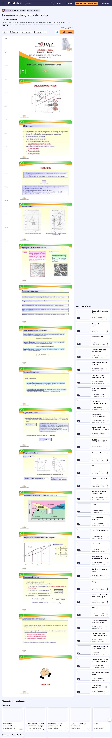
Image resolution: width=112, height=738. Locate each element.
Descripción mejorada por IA (10, 19)
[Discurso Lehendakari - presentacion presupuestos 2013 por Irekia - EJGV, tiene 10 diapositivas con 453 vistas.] (93, 456)
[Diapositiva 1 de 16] (10, 43)
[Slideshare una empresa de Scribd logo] (15, 3)
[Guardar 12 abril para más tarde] (107, 473)
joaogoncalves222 (99, 613)
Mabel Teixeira (98, 588)
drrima (96, 601)
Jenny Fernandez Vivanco (18, 10)
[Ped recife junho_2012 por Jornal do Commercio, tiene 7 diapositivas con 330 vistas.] (93, 482)
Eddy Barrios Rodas (99, 420)
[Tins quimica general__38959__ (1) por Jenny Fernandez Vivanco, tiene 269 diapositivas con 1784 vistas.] (93, 689)
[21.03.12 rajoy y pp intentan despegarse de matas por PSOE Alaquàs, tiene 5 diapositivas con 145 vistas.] (93, 637)
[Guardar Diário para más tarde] (107, 511)
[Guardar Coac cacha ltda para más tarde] (107, 344)
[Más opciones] (45, 32)
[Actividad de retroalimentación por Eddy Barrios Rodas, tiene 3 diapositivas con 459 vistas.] (93, 418)
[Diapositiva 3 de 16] (10, 70)
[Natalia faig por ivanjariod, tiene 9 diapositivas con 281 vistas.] (93, 547)
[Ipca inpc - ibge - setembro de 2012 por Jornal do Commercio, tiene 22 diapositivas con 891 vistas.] (93, 379)
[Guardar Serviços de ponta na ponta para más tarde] (107, 576)
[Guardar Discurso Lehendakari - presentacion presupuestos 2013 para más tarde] (107, 460)
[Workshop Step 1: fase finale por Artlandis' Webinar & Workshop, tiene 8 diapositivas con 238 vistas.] (93, 392)
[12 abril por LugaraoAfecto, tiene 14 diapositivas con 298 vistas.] (93, 469)
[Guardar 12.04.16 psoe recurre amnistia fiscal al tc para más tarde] (107, 447)
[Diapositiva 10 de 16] (10, 165)
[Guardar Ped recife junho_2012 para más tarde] (107, 485)
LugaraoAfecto (98, 472)
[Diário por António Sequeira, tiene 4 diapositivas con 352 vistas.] (93, 508)
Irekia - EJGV (97, 459)
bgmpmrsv (97, 343)
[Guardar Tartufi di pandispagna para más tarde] (107, 537)
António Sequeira (98, 510)
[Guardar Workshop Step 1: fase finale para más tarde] (107, 395)
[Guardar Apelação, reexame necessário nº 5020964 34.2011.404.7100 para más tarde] (107, 498)
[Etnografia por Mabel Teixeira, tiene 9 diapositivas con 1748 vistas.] (93, 585)
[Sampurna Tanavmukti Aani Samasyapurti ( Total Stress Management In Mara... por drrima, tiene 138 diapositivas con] (93, 598)
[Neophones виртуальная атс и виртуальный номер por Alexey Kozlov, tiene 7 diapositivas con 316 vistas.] (93, 405)
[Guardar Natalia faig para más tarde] (107, 550)
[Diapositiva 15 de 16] (10, 232)
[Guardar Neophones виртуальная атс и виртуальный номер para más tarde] (107, 408)
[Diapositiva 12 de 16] (10, 192)
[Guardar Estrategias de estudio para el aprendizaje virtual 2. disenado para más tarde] (107, 666)
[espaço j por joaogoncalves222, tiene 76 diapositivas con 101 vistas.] (93, 611)
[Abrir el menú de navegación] (3, 3)
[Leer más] (5, 25)
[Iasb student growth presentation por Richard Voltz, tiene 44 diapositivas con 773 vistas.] (93, 353)
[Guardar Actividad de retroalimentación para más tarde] (107, 421)
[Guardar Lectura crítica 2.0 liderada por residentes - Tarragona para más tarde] (107, 434)
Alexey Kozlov (98, 407)
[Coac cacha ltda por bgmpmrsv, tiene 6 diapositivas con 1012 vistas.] (93, 340)
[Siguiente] (109, 719)
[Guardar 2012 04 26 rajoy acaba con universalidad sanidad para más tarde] (107, 627)
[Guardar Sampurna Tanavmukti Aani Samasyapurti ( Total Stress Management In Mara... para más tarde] (107, 602)
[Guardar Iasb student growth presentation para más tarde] (107, 356)
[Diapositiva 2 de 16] (10, 57)
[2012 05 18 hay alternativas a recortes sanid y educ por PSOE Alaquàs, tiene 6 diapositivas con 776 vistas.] (93, 560)
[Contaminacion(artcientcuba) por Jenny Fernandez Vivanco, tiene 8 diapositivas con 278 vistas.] (93, 676)
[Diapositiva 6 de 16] (10, 111)
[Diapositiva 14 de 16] (10, 219)
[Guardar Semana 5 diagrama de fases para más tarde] (107, 318)
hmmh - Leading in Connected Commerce (99, 523)
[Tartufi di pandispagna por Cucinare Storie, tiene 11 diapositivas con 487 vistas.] (93, 534)
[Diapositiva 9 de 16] (10, 151)
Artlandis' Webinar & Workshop (99, 394)
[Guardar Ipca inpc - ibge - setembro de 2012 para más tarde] (107, 382)
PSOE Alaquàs (98, 446)
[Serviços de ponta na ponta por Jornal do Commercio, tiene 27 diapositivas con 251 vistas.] (93, 573)
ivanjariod (96, 549)
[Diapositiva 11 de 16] (10, 178)
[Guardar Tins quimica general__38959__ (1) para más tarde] (107, 692)
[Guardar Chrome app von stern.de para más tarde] (107, 524)
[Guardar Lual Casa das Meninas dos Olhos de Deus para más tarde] (107, 653)
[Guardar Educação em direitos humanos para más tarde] (107, 369)
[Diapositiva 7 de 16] (10, 124)
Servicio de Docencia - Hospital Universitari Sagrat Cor (99, 433)
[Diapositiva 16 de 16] (10, 246)
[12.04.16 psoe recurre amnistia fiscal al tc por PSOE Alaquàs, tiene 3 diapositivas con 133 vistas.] (93, 443)
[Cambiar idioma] (60, 3)
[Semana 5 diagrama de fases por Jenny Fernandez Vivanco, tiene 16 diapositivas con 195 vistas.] (93, 315)
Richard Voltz (97, 355)
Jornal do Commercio (99, 381)
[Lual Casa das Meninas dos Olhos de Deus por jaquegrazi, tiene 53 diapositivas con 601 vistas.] (93, 650)
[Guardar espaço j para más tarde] (107, 614)
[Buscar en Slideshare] (39, 3)
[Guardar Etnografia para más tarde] (107, 589)
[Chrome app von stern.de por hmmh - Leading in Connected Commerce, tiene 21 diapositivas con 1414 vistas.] (93, 521)
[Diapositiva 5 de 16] (10, 97)
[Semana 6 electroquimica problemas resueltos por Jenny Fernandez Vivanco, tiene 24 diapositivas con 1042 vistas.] (93, 327)
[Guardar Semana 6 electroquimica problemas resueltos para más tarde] (107, 331)
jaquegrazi (97, 652)
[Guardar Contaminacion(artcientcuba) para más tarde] (107, 679)
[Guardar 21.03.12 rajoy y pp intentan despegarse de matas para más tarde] (107, 640)
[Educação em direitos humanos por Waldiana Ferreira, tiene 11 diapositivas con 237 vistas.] (93, 366)
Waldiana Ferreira (98, 368)
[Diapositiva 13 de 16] (10, 205)
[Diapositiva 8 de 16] (10, 138)
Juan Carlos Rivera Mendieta (99, 665)
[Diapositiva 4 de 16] (10, 84)
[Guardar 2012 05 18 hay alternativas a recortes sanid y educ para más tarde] (107, 563)
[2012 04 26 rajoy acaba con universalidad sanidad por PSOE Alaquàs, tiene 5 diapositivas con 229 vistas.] (93, 624)
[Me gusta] (5, 32)
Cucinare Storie (98, 536)
